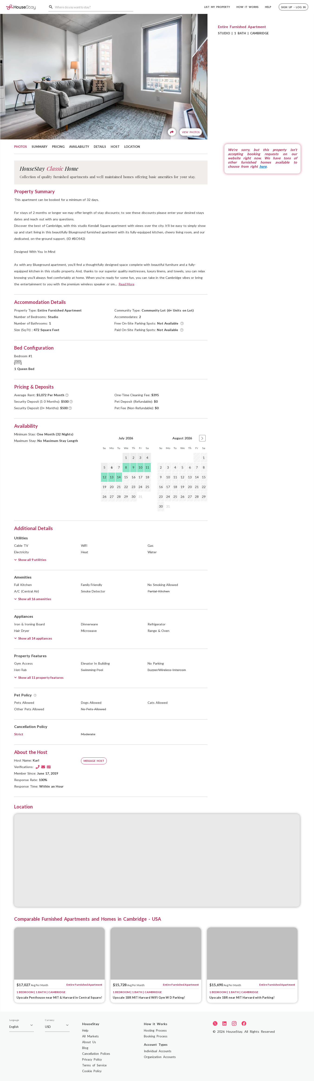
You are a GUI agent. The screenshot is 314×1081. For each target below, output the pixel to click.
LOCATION (132, 146)
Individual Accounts (157, 1051)
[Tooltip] (182, 323)
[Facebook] (244, 1023)
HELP (268, 6)
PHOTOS (20, 146)
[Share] (172, 132)
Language (14, 1020)
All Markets (90, 1036)
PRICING (58, 146)
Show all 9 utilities (30, 560)
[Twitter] (215, 1023)
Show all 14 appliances (33, 638)
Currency (49, 1020)
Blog (85, 1048)
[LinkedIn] (224, 1023)
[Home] (21, 7)
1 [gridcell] (126, 458)
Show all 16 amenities (32, 599)
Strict (18, 734)
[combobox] (94, 7)
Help (85, 1030)
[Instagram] (234, 1023)
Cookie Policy (92, 1071)
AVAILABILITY (79, 146)
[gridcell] (196, 458)
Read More (126, 284)
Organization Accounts (160, 1057)
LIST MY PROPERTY (217, 6)
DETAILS (100, 146)
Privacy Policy (92, 1059)
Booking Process (155, 1036)
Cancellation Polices (96, 1053)
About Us (89, 1042)
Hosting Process (155, 1030)
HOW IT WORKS (247, 6)
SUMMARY (39, 146)
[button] (293, 6)
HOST (115, 146)
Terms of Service (94, 1065)
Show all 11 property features (39, 677)
